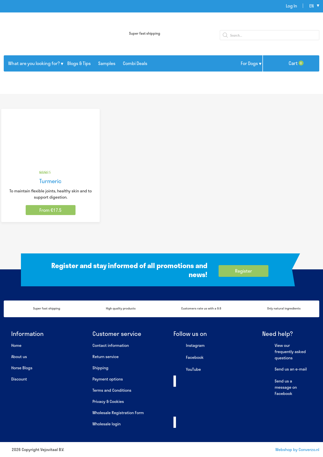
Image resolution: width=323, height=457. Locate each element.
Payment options (107, 379)
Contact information (110, 345)
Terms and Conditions (111, 390)
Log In (291, 5)
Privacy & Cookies (108, 401)
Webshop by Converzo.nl (297, 449)
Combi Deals (135, 63)
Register (243, 270)
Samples (106, 63)
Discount (19, 379)
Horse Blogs (21, 368)
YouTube (187, 369)
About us (19, 356)
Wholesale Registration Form (118, 412)
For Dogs (249, 63)
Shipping (100, 368)
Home (16, 345)
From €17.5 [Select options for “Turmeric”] (50, 210)
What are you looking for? (34, 63)
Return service (105, 356)
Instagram (189, 345)
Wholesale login (106, 424)
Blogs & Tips (79, 63)
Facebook (188, 357)
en (311, 5)
